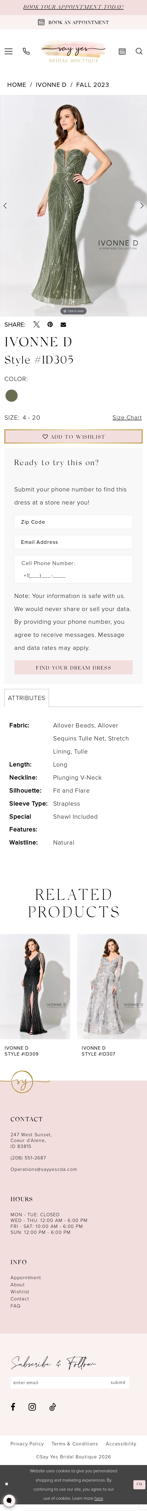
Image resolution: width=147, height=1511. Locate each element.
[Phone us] (26, 51)
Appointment (26, 1283)
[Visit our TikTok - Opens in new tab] (52, 1414)
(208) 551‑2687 (28, 1163)
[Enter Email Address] (73, 546)
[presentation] (35, 992)
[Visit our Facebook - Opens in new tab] (13, 1414)
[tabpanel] (73, 206)
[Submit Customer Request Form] (73, 672)
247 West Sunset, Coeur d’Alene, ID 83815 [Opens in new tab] (31, 1146)
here (98, 1504)
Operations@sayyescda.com (44, 1175)
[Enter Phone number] (70, 580)
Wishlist (20, 1297)
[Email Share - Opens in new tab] (63, 324)
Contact (20, 1304)
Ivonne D (51, 84)
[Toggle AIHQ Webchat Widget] (9, 1501)
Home (16, 84)
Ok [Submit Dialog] (139, 1491)
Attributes (26, 703)
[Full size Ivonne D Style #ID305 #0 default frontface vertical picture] (73, 206)
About (18, 1290)
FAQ (15, 1311)
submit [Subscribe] (124, 1388)
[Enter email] (73, 1389)
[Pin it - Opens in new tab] (50, 325)
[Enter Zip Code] (73, 525)
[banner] (73, 51)
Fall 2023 (92, 84)
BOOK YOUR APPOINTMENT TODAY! (73, 7)
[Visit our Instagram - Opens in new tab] (32, 1413)
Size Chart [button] (126, 418)
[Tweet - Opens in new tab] (36, 325)
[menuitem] (26, 51)
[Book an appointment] (73, 22)
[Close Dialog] (7, 1491)
